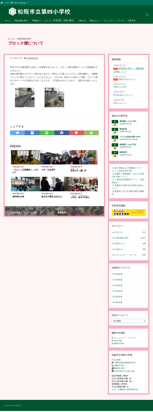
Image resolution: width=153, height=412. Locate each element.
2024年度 (119, 287)
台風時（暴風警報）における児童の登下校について (128, 176)
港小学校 (118, 342)
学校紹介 (36, 20)
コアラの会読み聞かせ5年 (130, 137)
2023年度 (119, 292)
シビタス (6, 3)
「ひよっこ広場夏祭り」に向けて (25, 170)
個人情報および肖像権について (128, 169)
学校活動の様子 (21, 20)
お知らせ (82, 20)
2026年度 (119, 275)
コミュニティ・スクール (114, 20)
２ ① (80, 197)
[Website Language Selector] (21, 3)
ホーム (8, 20)
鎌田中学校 (119, 345)
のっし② (78, 170)
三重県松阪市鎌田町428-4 (124, 363)
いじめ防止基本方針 (123, 172)
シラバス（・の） (59, 20)
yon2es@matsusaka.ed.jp (124, 372)
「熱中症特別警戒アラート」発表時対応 (128, 182)
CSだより (130, 233)
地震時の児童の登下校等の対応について (128, 188)
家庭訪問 (123, 130)
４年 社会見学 (48, 169)
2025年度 (119, 281)
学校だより (94, 20)
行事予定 (132, 20)
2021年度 (119, 304)
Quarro (18, 406)
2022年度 (119, 298)
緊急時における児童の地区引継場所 (128, 194)
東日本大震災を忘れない (52, 196)
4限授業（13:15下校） (128, 122)
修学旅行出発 (18, 196)
